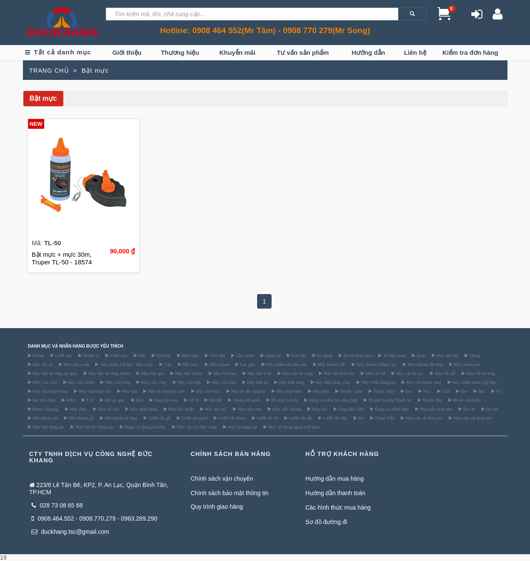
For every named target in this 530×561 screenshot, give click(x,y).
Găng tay (272, 355)
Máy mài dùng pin (48, 427)
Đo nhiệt (324, 355)
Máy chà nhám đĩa (94, 391)
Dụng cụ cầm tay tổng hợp (332, 400)
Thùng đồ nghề (246, 400)
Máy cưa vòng (153, 382)
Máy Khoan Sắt (331, 364)
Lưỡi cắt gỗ (158, 418)
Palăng (37, 355)
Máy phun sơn (75, 364)
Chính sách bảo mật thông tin (230, 493)
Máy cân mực (207, 391)
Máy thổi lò (257, 382)
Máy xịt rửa (107, 409)
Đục (426, 391)
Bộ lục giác (114, 400)
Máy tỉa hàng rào (242, 427)
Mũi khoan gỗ (81, 418)
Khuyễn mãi (237, 52)
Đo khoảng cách (357, 355)
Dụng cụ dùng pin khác (144, 427)
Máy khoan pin (466, 364)
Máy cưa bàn (188, 382)
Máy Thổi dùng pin (377, 382)
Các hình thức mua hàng (338, 507)
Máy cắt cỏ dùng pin (423, 418)
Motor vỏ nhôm (466, 400)
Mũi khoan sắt (44, 418)
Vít (498, 391)
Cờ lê (192, 400)
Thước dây (431, 400)
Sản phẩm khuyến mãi (286, 364)
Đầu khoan (218, 364)
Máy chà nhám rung (423, 382)
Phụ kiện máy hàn (435, 409)
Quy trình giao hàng (217, 506)
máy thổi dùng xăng (332, 382)
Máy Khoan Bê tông (424, 364)
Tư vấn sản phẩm (303, 52)
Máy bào (319, 409)
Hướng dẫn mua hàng (335, 478)
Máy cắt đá (374, 373)
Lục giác (247, 364)
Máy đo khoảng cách (166, 391)
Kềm (70, 400)
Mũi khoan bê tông (120, 418)
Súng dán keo (165, 400)
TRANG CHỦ (49, 70)
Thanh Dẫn (384, 418)
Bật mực (190, 364)
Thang (474, 355)
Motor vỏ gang (45, 409)
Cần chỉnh (244, 355)
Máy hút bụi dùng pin (93, 427)
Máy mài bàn (224, 373)
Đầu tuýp (189, 355)
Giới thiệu (127, 52)
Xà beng (163, 355)
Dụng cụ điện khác (391, 409)
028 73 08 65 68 (57, 505)
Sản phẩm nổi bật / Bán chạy (126, 364)
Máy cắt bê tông (480, 373)
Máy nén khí (447, 355)
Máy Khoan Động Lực (376, 364)
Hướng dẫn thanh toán (336, 493)
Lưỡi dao (63, 355)
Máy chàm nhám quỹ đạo (474, 382)
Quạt (420, 355)
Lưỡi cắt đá (266, 418)
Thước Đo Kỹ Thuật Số (389, 400)
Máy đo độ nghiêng (248, 391)
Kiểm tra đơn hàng (470, 52)
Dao (408, 391)
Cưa (445, 391)
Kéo (139, 400)
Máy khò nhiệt (180, 409)
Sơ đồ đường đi (326, 521)
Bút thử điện (43, 400)
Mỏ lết (214, 400)
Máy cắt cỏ (42, 364)
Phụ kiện (320, 391)
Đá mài (492, 409)
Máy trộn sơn (248, 409)
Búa (481, 391)
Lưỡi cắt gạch (194, 418)
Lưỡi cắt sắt (300, 418)
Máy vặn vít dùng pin (472, 418)
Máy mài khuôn (188, 373)
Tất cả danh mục (62, 52)
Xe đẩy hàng (393, 355)
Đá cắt (468, 409)
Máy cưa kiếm (80, 382)
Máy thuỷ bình (288, 391)
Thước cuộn (350, 391)
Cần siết (216, 355)
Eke (463, 391)
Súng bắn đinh (350, 409)
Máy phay (77, 409)
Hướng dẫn (368, 52)
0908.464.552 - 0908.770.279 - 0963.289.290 (94, 518)
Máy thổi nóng (291, 382)
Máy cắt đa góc (409, 373)
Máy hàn (129, 391)
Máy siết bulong (286, 409)
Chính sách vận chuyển (222, 478)
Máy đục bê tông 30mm (108, 373)
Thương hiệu (180, 52)
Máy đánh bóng (143, 409)
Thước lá (90, 355)
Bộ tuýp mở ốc (284, 400)
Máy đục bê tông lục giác (54, 373)
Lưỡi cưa (118, 355)
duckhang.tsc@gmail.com (70, 531)
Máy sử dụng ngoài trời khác (293, 427)
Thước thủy (383, 391)
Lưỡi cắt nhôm (231, 418)
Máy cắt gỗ (445, 373)
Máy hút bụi (215, 409)
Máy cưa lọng (117, 382)
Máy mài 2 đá (259, 373)
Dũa (141, 355)
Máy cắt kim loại (338, 373)
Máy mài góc (152, 373)
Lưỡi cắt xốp (334, 418)
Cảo (167, 364)
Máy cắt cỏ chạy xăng (196, 427)
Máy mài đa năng (296, 373)
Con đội (298, 355)
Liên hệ (415, 52)
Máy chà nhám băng (49, 391)
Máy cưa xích (44, 382)
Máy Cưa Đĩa (223, 382)
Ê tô (89, 400)
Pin (360, 418)
